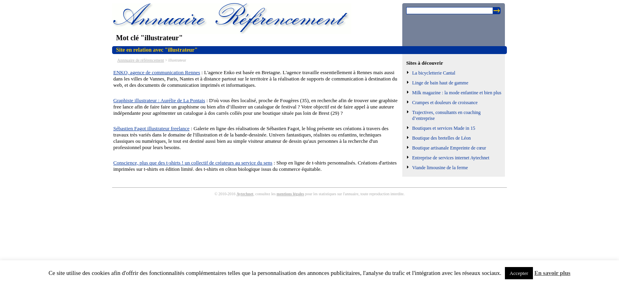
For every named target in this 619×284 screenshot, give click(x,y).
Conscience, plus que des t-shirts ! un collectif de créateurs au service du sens (192, 163)
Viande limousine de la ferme (440, 167)
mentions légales (290, 194)
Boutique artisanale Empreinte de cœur (449, 148)
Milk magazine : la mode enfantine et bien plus (456, 92)
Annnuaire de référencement (140, 60)
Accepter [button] (519, 273)
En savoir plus (552, 273)
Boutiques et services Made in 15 (443, 128)
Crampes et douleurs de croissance (445, 102)
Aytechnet (244, 194)
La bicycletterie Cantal (433, 73)
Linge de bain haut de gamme (440, 83)
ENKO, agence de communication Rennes (156, 72)
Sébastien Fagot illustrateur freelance (151, 128)
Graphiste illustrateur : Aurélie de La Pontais (159, 100)
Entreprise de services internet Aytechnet (451, 158)
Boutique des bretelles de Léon (441, 138)
